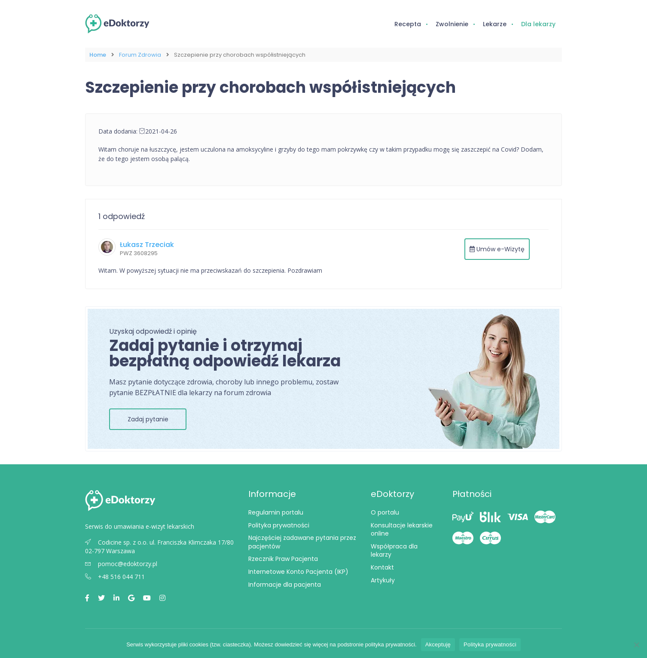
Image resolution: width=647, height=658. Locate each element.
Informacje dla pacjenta (284, 584)
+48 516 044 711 (115, 577)
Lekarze (495, 24)
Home (97, 55)
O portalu (385, 512)
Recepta (407, 24)
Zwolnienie (452, 24)
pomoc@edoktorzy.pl (121, 564)
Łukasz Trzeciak (147, 245)
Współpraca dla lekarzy (394, 550)
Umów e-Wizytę (497, 249)
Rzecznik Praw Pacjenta (283, 558)
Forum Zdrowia (140, 55)
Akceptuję (438, 644)
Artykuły (383, 580)
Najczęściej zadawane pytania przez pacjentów (302, 542)
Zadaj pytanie (148, 419)
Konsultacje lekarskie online (402, 529)
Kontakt (382, 567)
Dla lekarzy (538, 24)
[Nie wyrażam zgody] (636, 644)
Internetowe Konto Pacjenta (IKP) (298, 571)
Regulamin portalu (275, 512)
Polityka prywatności (278, 525)
